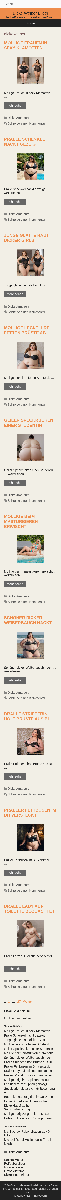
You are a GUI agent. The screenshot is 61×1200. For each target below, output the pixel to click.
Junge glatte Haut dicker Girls (24, 1040)
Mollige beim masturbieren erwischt (21, 521)
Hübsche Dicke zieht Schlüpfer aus (28, 1118)
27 (19, 1001)
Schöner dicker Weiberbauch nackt (28, 1057)
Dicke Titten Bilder (16, 1174)
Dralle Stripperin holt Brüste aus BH (28, 1062)
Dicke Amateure (19, 118)
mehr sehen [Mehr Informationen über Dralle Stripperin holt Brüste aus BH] (15, 776)
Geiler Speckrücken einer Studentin (28, 1049)
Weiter (29, 1001)
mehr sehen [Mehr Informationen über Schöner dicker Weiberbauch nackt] (15, 680)
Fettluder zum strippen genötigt (25, 1084)
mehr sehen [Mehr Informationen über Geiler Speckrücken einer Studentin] (15, 483)
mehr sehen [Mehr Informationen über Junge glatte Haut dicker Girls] (15, 294)
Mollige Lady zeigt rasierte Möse (26, 1114)
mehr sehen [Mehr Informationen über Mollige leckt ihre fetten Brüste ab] (15, 386)
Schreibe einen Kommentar (26, 123)
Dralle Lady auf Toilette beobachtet (28, 1071)
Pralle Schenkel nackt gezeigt (24, 1035)
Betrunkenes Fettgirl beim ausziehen (29, 1097)
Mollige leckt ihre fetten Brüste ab (27, 1044)
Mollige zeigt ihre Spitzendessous (27, 1080)
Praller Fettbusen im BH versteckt (27, 1066)
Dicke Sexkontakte (17, 1011)
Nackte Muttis (13, 1160)
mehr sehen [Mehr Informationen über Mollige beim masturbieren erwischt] (15, 584)
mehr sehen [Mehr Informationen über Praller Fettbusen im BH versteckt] (15, 872)
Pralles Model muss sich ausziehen (28, 1075)
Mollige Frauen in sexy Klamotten (27, 1031)
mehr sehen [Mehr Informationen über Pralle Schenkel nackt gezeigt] (15, 201)
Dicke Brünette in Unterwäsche (25, 1101)
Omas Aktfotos (14, 1171)
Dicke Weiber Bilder (30, 13)
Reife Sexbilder (14, 1163)
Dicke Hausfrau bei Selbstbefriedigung (17, 1107)
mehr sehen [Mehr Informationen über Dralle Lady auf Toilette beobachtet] (15, 969)
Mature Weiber (14, 1167)
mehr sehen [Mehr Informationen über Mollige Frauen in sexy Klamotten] (15, 105)
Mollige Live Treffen (17, 1018)
